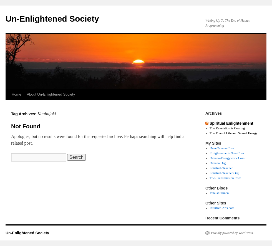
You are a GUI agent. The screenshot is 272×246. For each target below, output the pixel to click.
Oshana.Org (218, 163)
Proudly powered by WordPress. (232, 233)
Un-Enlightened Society (52, 18)
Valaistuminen (219, 193)
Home (16, 94)
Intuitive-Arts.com (222, 208)
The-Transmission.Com (225, 178)
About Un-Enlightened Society (51, 94)
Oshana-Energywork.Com (227, 158)
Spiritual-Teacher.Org (224, 173)
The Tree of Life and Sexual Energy (234, 133)
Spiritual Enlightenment (231, 123)
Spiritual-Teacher (221, 168)
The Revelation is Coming (227, 128)
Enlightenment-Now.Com (227, 153)
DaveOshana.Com (222, 148)
